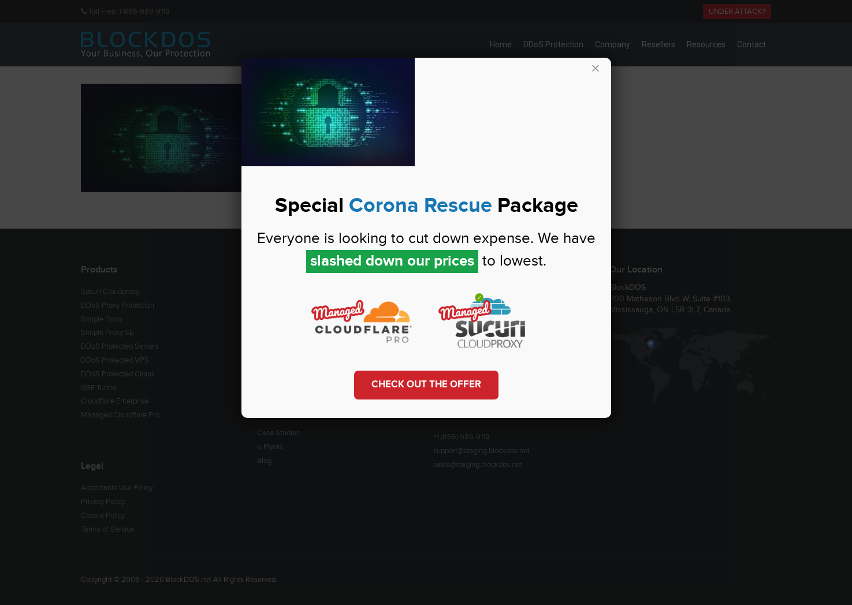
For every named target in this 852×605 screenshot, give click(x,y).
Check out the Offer (426, 384)
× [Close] (595, 69)
